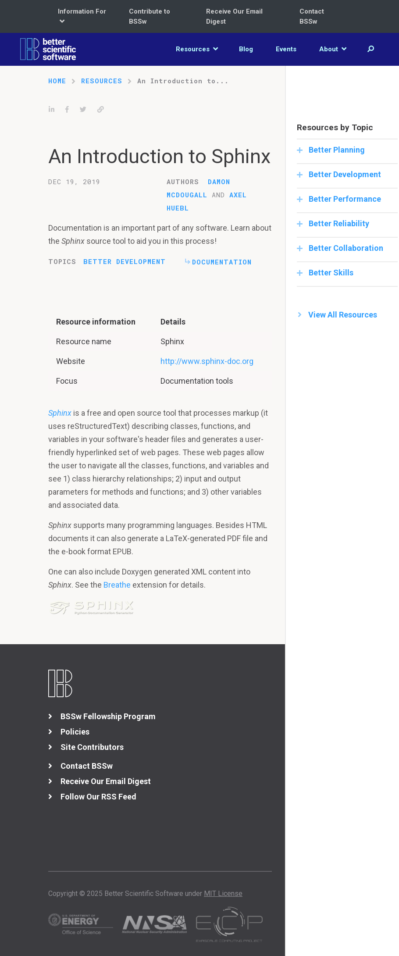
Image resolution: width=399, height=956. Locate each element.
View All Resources (342, 314)
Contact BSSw (311, 16)
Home (57, 80)
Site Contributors (92, 747)
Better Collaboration (345, 248)
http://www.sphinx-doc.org (206, 361)
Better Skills (330, 272)
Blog (246, 49)
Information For (82, 16)
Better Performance (344, 198)
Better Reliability (338, 223)
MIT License (223, 893)
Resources (197, 49)
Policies (75, 731)
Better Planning (336, 149)
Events (286, 49)
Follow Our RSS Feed (98, 796)
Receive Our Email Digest (234, 16)
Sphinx (59, 412)
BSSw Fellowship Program (108, 716)
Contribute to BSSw (149, 16)
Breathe (117, 584)
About (332, 49)
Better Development (124, 261)
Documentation (222, 261)
